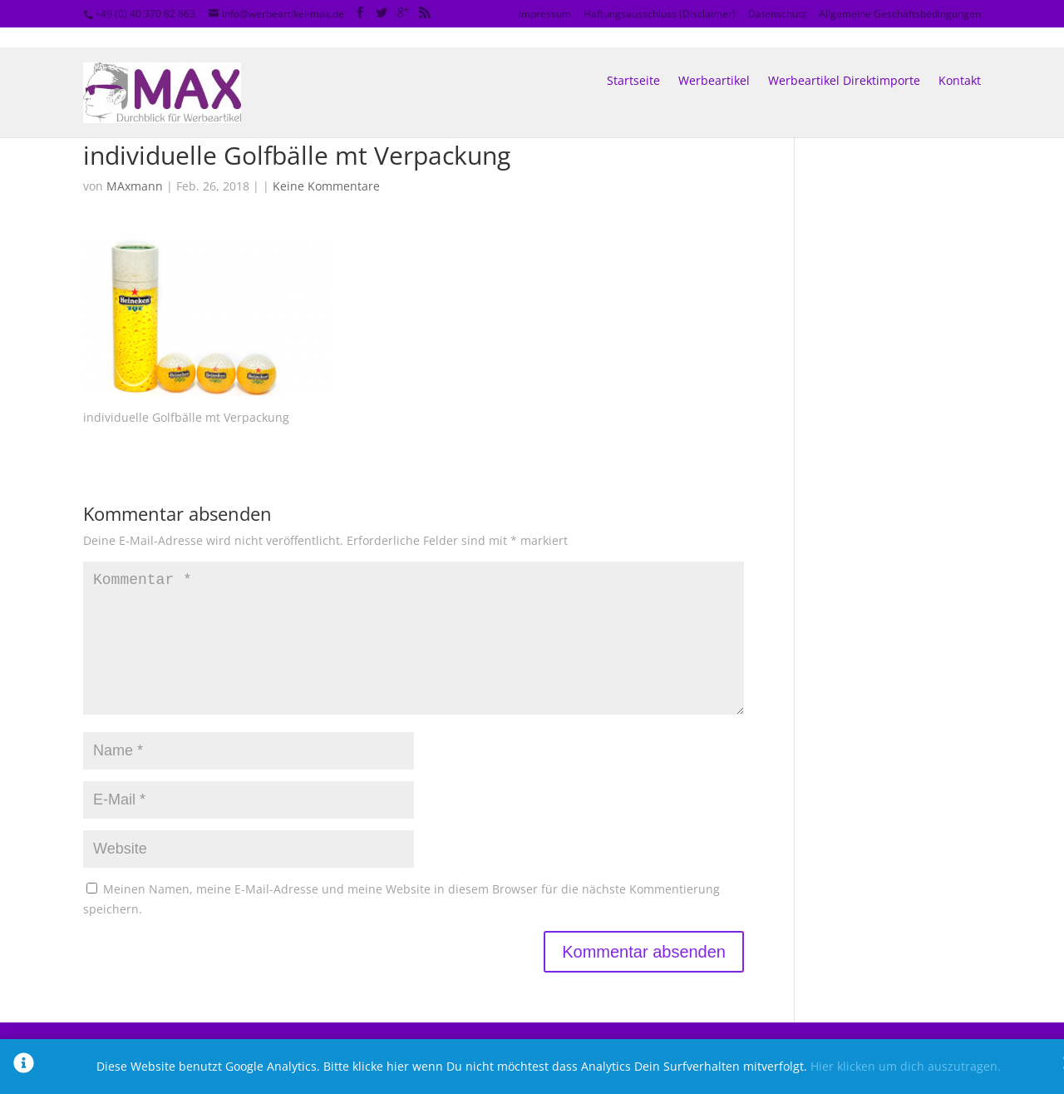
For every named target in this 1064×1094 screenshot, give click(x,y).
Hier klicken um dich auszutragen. (905, 1066)
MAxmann (134, 186)
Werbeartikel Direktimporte (844, 61)
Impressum (545, 14)
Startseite (633, 61)
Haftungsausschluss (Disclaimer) (660, 14)
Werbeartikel (714, 61)
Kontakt (959, 61)
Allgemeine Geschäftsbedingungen (900, 14)
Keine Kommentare (326, 186)
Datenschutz (777, 14)
